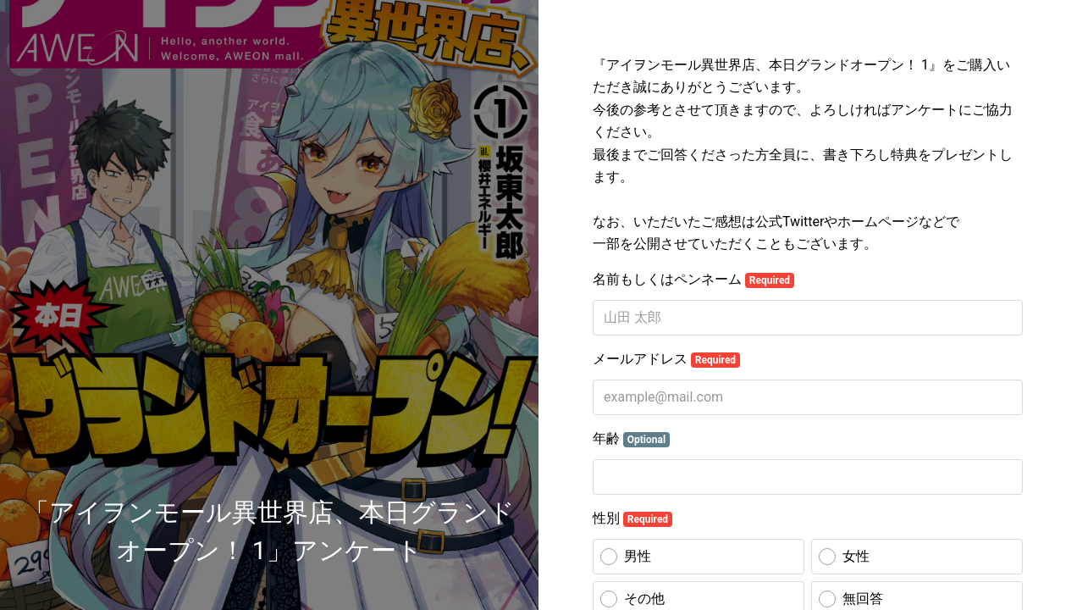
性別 (632, 518)
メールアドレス (666, 359)
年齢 (631, 438)
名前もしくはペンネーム (693, 279)
